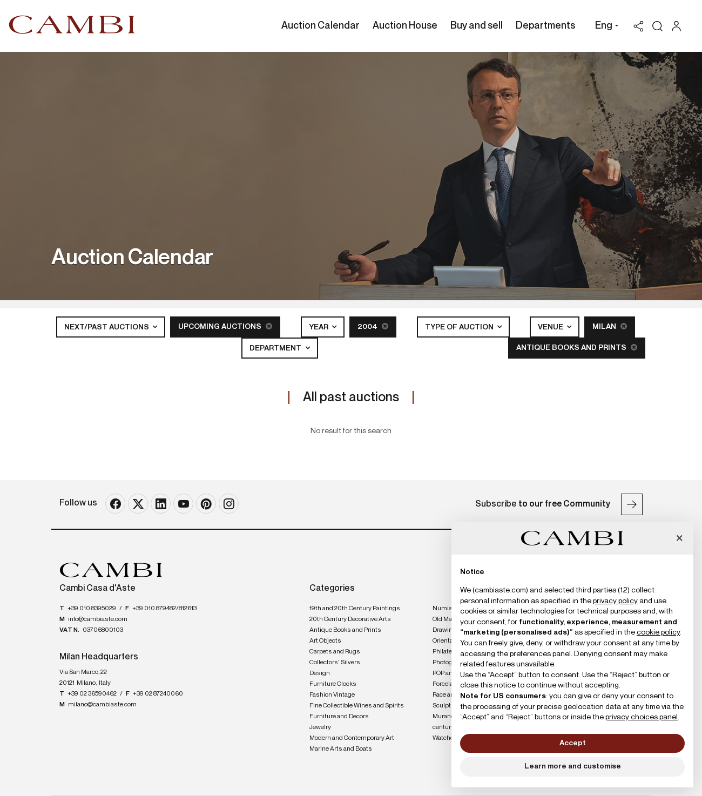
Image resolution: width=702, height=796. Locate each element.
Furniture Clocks (332, 684)
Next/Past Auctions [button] (107, 327)
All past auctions (351, 397)
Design (319, 673)
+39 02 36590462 (92, 694)
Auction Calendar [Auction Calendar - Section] (320, 26)
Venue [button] (551, 327)
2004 (372, 326)
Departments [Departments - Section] (545, 26)
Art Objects (325, 641)
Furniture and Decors (339, 716)
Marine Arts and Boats (340, 749)
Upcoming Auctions (225, 326)
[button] (604, 27)
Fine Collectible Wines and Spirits (356, 706)
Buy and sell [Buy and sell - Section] (476, 26)
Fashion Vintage (332, 695)
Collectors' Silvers (334, 662)
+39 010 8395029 (92, 608)
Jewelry (320, 727)
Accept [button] (572, 743)
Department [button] (276, 348)
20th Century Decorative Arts (350, 619)
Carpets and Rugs (334, 652)
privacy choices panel (641, 717)
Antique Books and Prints (576, 347)
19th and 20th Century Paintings (354, 608)
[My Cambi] (679, 26)
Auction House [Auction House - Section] (405, 26)
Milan (609, 326)
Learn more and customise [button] (572, 766)
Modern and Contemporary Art (351, 738)
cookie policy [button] (658, 632)
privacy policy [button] (615, 601)
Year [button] (319, 327)
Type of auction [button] (460, 327)
